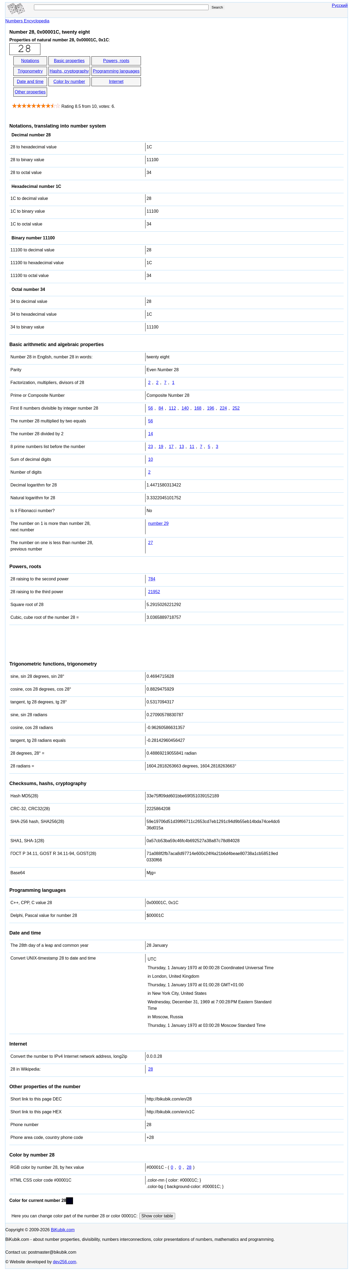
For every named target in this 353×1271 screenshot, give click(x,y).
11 (192, 446)
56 (150, 408)
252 (236, 408)
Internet (116, 81)
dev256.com (64, 1262)
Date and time (30, 81)
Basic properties (69, 60)
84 (161, 408)
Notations (30, 60)
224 (223, 408)
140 (185, 408)
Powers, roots (116, 60)
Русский (340, 5)
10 (150, 459)
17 (171, 446)
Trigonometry (30, 71)
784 (151, 579)
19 (161, 446)
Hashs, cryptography (69, 71)
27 (150, 542)
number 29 (158, 523)
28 (150, 1069)
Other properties (30, 92)
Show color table (157, 1216)
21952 (154, 591)
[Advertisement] (190, 76)
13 (181, 446)
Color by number (69, 81)
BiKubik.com (63, 1230)
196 (210, 408)
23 (150, 446)
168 (198, 408)
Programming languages (116, 71)
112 (172, 408)
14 (150, 433)
